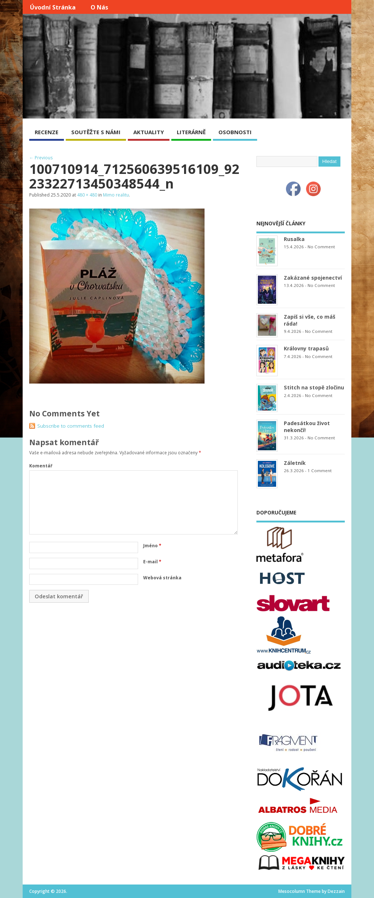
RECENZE (46, 132)
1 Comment (320, 470)
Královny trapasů (306, 348)
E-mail (152, 562)
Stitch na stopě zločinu (314, 387)
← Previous (41, 158)
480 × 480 (87, 195)
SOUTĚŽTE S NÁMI (96, 132)
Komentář (40, 466)
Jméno (152, 546)
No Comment (321, 246)
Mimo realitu (116, 195)
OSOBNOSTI (235, 132)
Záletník (295, 462)
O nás (99, 7)
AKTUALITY (148, 132)
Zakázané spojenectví (313, 277)
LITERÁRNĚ (191, 132)
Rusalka (294, 239)
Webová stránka (162, 578)
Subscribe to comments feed (70, 426)
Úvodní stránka (53, 7)
